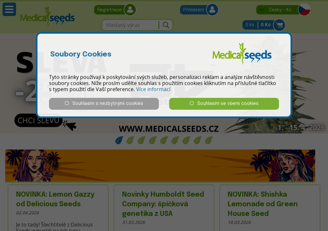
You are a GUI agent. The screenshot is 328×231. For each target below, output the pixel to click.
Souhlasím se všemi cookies (224, 103)
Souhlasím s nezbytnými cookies (104, 103)
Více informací (153, 89)
